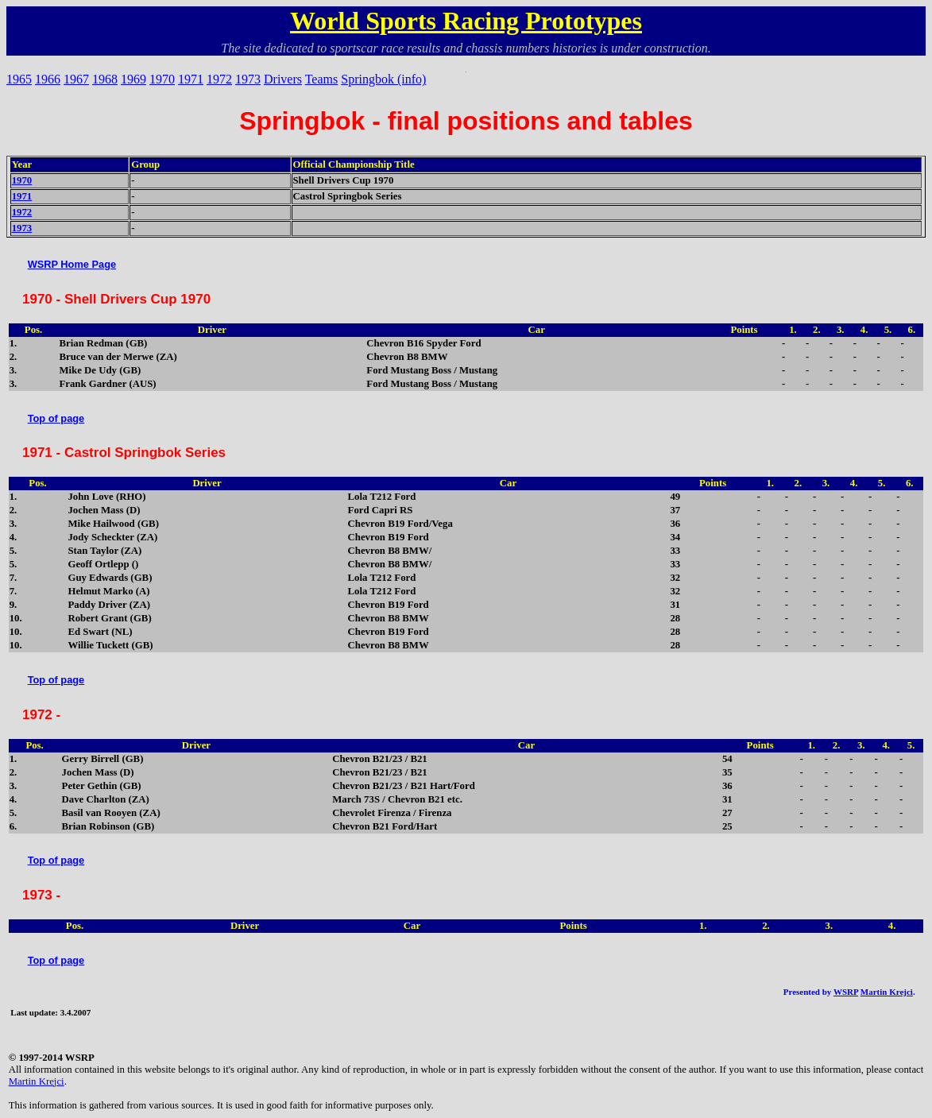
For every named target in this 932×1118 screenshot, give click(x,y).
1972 (219, 79)
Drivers (283, 79)
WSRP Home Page (72, 264)
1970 (162, 79)
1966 (47, 79)
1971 (190, 79)
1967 (76, 79)
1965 (19, 79)
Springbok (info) (383, 79)
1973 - (41, 895)
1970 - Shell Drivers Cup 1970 (116, 299)
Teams (321, 79)
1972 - (41, 714)
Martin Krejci (886, 991)
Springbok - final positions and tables (466, 120)
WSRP (845, 991)
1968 (105, 79)
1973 (248, 79)
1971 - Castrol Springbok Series (124, 452)
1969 (133, 79)
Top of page (56, 418)
